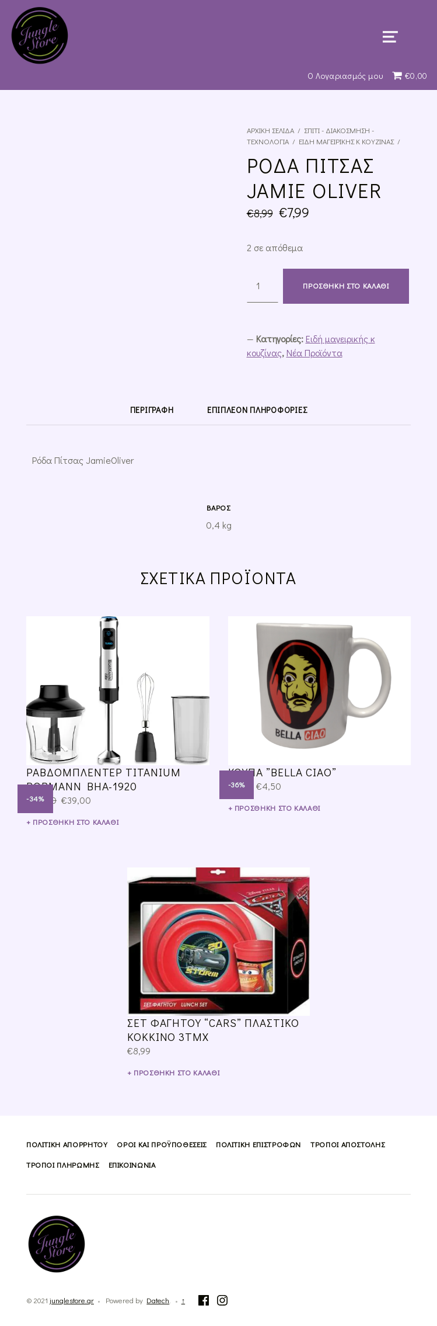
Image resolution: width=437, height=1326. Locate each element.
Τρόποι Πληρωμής (62, 1164)
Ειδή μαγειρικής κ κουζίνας (346, 141)
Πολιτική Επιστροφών (258, 1144)
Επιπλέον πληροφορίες (257, 409)
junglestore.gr (72, 1300)
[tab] (151, 409)
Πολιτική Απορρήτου (67, 1144)
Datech (157, 1300)
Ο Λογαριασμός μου (345, 75)
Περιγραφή (151, 409)
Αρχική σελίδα (270, 130)
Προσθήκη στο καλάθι (346, 285)
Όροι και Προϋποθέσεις (161, 1144)
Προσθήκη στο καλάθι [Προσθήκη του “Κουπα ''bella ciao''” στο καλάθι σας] (277, 808)
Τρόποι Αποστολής (347, 1144)
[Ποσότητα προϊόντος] (262, 286)
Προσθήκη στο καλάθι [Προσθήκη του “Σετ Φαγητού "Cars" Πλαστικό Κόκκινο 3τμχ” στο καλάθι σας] (176, 1072)
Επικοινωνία (132, 1164)
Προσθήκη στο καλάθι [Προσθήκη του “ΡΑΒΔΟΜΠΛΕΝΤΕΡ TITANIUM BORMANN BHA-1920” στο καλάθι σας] (75, 822)
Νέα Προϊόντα (314, 352)
